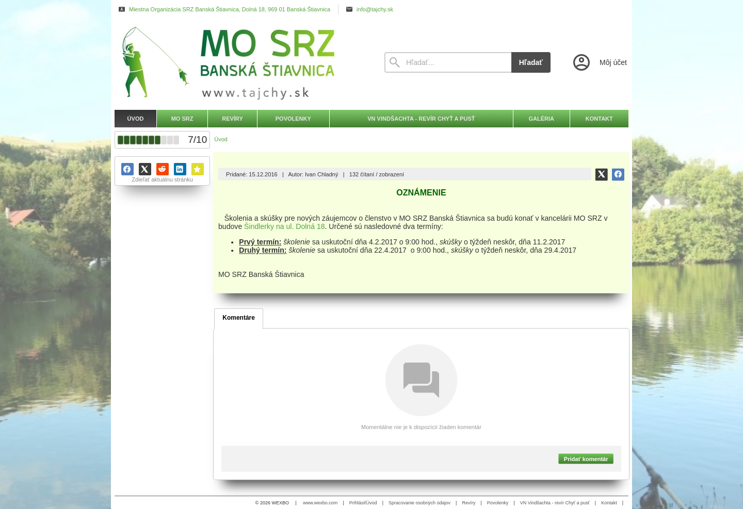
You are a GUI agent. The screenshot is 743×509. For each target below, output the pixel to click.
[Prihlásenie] (599, 62)
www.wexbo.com (320, 502)
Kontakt (609, 502)
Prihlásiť (357, 502)
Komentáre (238, 317)
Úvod (371, 502)
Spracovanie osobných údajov (419, 502)
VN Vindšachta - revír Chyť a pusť (555, 502)
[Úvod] (240, 62)
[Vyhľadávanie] (447, 62)
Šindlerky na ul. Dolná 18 (284, 226)
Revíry (468, 502)
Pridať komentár (586, 458)
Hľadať (531, 62)
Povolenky (498, 502)
